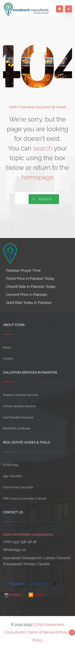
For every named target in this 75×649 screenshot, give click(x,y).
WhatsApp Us (14, 550)
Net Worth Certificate (16, 428)
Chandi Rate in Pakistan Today (31, 286)
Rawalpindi (32, 558)
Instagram (12, 595)
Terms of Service (42, 632)
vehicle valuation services (19, 406)
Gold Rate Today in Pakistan (29, 302)
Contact (8, 358)
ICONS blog (10, 465)
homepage (37, 177)
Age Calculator (12, 476)
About (7, 347)
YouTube (36, 595)
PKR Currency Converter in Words (24, 498)
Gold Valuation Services (18, 417)
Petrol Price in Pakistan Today (30, 278)
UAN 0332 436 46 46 (20, 542)
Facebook (14, 584)
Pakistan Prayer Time (23, 270)
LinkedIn (38, 584)
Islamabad (11, 558)
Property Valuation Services (20, 395)
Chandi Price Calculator (18, 487)
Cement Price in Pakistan (26, 294)
